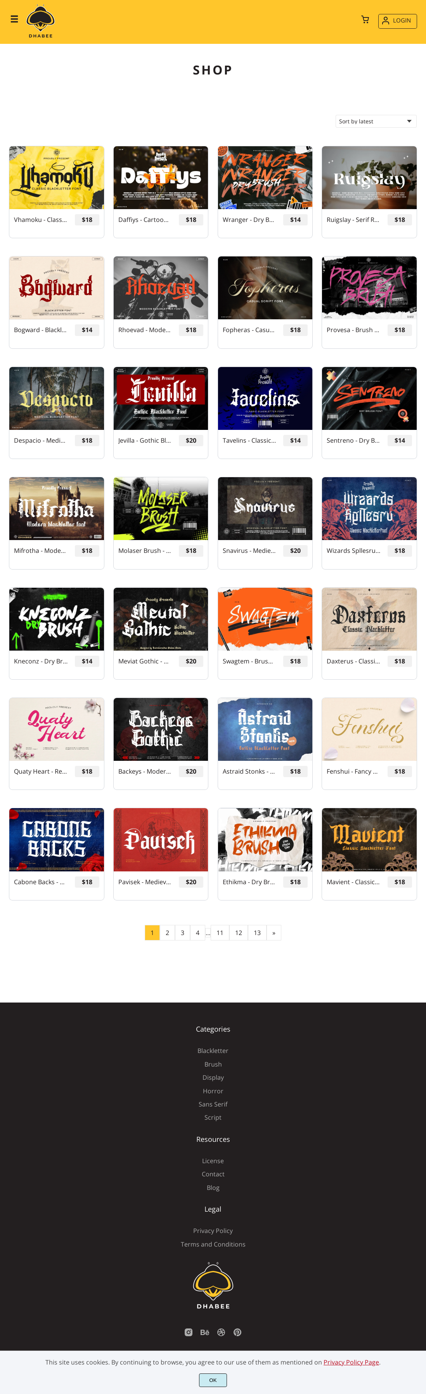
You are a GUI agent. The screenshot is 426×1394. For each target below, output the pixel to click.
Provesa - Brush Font (354, 330)
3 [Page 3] (182, 932)
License (213, 1161)
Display (213, 1077)
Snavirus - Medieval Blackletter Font (250, 550)
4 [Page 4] (197, 932)
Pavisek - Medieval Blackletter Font (145, 882)
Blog (213, 1187)
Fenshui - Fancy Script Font (354, 771)
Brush (213, 1064)
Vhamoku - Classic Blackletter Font (41, 219)
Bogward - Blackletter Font (41, 330)
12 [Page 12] (238, 932)
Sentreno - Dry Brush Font (354, 440)
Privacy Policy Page (351, 1362)
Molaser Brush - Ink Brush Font (145, 550)
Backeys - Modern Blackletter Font (145, 771)
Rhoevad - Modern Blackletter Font (145, 330)
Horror (213, 1091)
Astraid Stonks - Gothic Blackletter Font (250, 771)
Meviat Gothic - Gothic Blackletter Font (145, 661)
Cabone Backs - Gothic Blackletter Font (41, 882)
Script (213, 1117)
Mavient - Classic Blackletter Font (354, 882)
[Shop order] (376, 121)
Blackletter (213, 1050)
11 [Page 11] (219, 932)
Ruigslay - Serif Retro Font (354, 219)
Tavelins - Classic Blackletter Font (250, 440)
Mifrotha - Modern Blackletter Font (41, 550)
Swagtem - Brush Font (250, 661)
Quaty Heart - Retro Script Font (41, 771)
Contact (213, 1174)
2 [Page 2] (167, 932)
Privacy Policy (213, 1230)
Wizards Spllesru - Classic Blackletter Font (354, 550)
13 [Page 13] (257, 932)
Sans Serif (213, 1104)
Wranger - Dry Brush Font (250, 219)
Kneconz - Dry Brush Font (41, 661)
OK (212, 1380)
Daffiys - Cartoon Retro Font (145, 219)
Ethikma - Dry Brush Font (250, 882)
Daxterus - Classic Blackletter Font (354, 661)
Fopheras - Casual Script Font (250, 330)
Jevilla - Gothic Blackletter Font (145, 440)
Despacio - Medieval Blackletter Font (41, 440)
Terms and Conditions (213, 1244)
